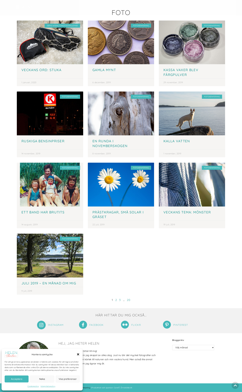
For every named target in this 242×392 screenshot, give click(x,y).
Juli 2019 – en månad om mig (48, 283)
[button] (78, 354)
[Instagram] (41, 325)
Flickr (136, 324)
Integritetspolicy (48, 386)
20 (128, 300)
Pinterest (180, 324)
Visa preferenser (68, 378)
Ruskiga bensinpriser (43, 141)
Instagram (56, 324)
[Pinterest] (167, 325)
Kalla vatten (176, 141)
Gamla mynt (104, 70)
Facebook (96, 324)
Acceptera (16, 378)
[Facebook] (83, 325)
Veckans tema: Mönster (187, 212)
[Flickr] (125, 325)
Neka (42, 378)
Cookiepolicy (33, 386)
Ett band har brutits (43, 212)
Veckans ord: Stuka (41, 70)
